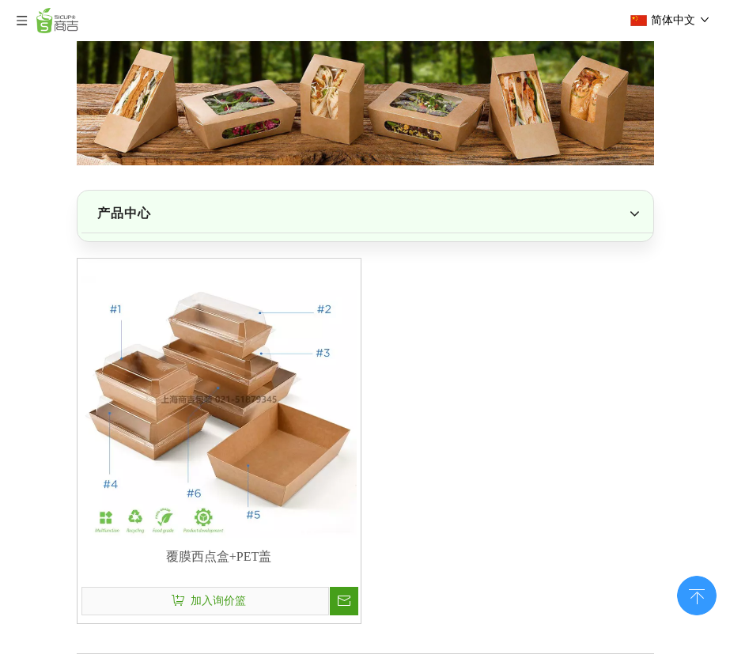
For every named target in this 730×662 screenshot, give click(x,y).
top (697, 594)
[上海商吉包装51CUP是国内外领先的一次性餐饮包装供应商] (365, 103)
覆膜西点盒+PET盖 (218, 556)
